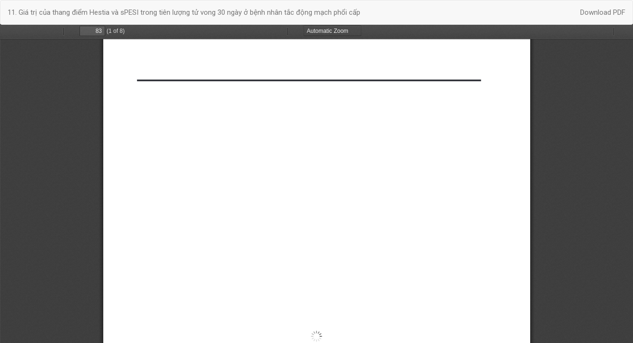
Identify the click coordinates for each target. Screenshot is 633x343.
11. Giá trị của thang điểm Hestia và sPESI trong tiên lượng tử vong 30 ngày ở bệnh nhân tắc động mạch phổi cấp (184, 12)
